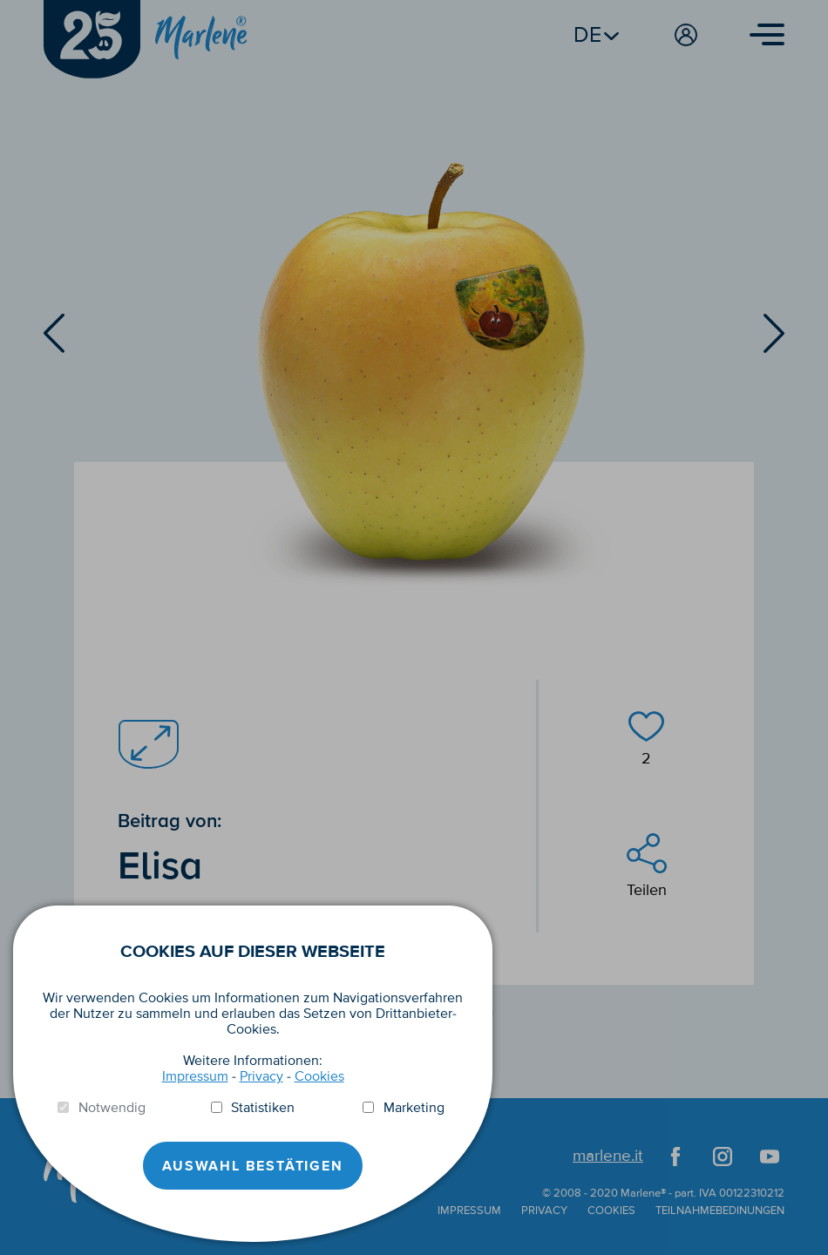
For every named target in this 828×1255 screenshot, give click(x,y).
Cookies (319, 1076)
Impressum (195, 1076)
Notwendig (112, 1108)
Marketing (414, 1108)
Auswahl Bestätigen (252, 1166)
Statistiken (263, 1108)
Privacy (261, 1076)
